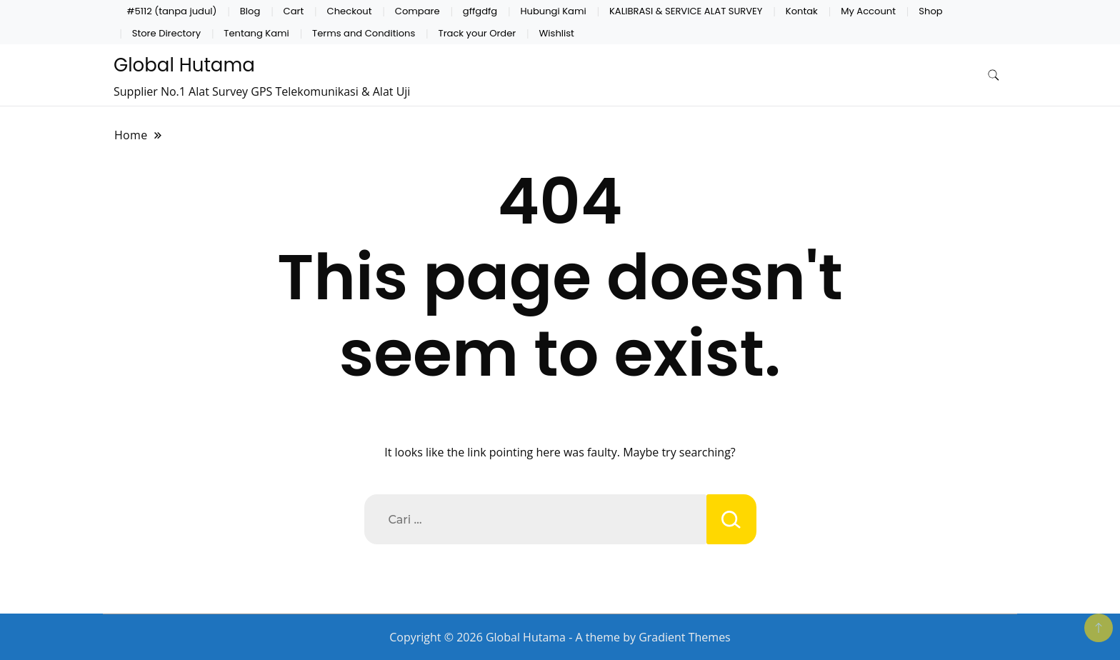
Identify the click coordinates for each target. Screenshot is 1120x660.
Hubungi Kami (553, 11)
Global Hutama (184, 65)
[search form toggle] (993, 75)
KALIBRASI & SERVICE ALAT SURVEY (686, 11)
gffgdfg (480, 11)
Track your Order (477, 33)
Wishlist (556, 33)
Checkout (349, 11)
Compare (417, 11)
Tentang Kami (256, 33)
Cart (294, 11)
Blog (250, 11)
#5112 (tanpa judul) (172, 11)
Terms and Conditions (363, 33)
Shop (930, 11)
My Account (868, 11)
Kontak (802, 11)
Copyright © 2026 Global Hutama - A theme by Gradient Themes (559, 637)
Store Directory (166, 33)
